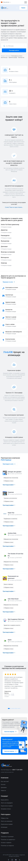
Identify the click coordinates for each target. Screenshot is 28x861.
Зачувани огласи (6, 809)
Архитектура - (4, 57)
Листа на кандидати (7, 803)
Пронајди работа (14, 50)
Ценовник (4, 787)
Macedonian (5, 2)
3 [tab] (12, 708)
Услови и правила (6, 842)
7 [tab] (18, 708)
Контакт (3, 784)
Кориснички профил (7, 806)
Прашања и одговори (7, 836)
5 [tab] (15, 708)
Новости (3, 790)
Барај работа (4, 800)
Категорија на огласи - (17, 56)
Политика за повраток (7, 845)
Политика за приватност (8, 839)
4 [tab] (13, 708)
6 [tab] (16, 708)
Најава (23, 8)
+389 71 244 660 (16, 769)
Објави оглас (4, 818)
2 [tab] (10, 708)
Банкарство (21, 57)
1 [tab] (9, 708)
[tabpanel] (14, 685)
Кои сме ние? (5, 781)
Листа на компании (6, 821)
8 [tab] (19, 708)
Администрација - (13, 57)
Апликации (4, 827)
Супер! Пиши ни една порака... (14, 207)
